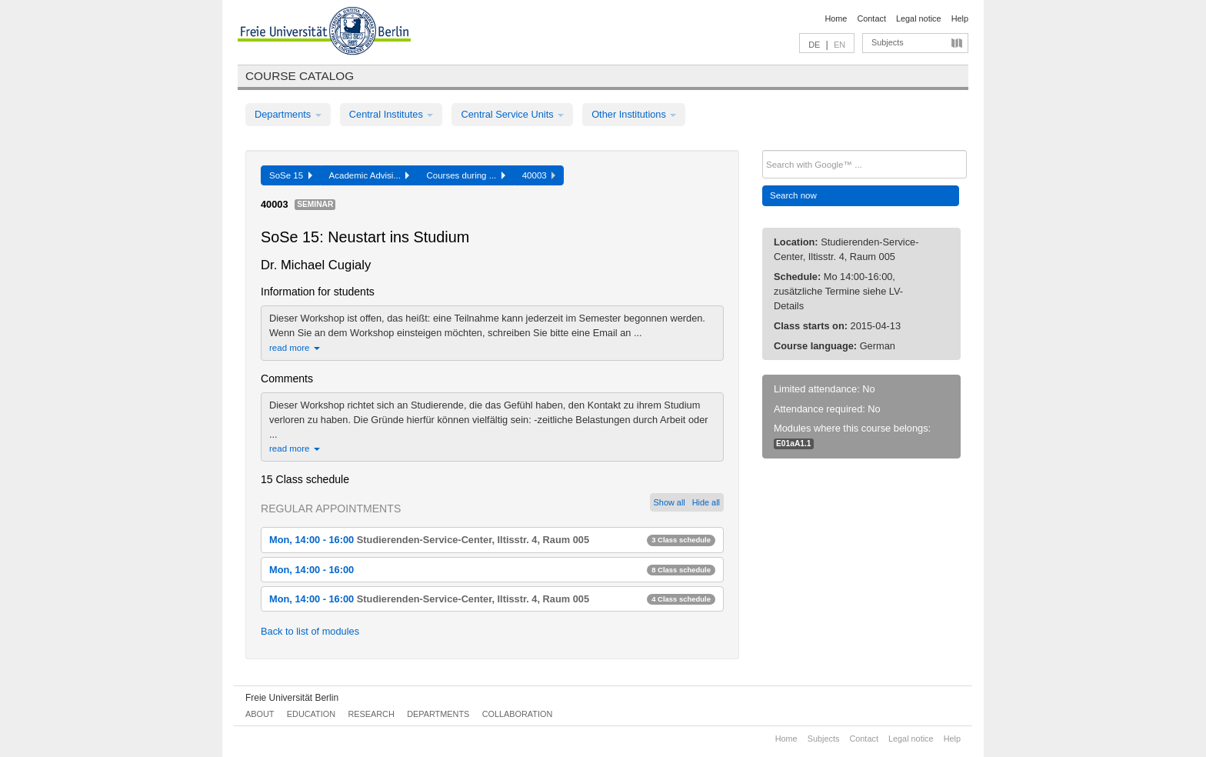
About (259, 714)
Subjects (887, 42)
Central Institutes (391, 114)
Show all (669, 502)
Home (836, 18)
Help (959, 18)
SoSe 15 (290, 175)
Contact (871, 18)
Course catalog (299, 75)
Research (371, 714)
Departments (288, 114)
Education (311, 714)
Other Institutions (633, 114)
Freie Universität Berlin (291, 697)
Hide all (706, 502)
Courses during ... (465, 175)
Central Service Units (512, 114)
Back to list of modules (310, 631)
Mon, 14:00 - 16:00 (492, 539)
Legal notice (918, 18)
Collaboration (517, 714)
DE (814, 44)
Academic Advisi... (369, 175)
